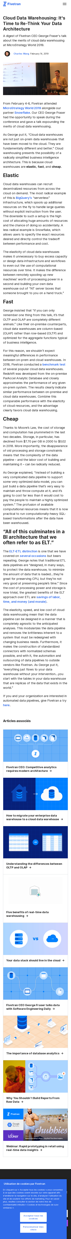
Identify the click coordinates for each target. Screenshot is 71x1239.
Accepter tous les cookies (33, 1217)
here (6, 705)
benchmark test (53, 364)
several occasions (33, 556)
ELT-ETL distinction (23, 551)
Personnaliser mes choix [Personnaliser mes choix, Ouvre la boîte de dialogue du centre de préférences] (33, 1228)
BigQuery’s (24, 198)
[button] (64, 4)
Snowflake (22, 112)
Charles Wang (21, 53)
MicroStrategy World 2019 (22, 108)
